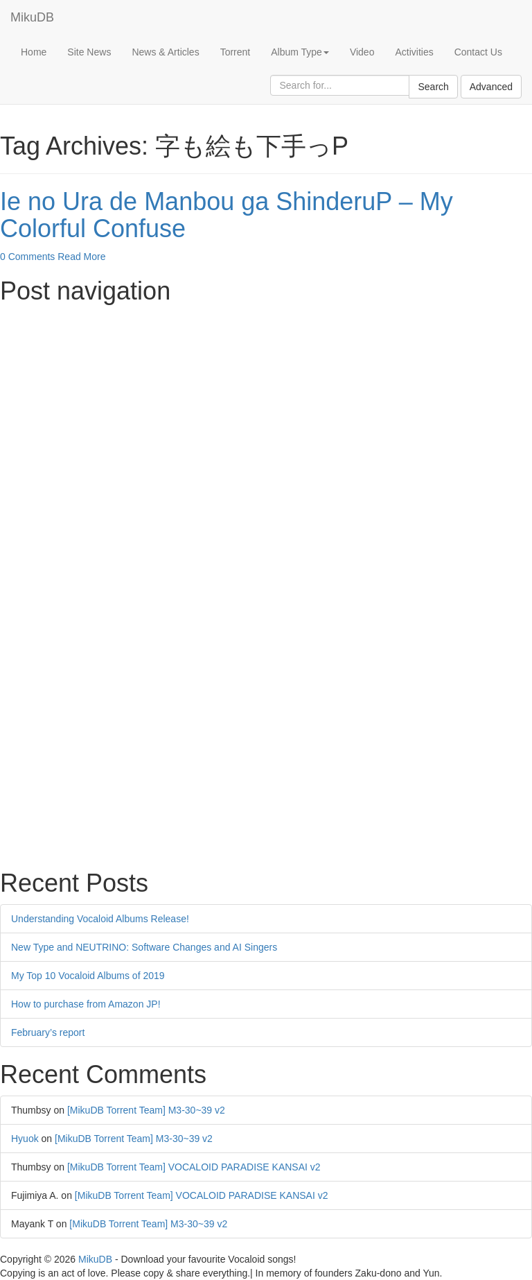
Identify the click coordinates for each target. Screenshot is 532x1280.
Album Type (300, 52)
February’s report (48, 1032)
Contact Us (478, 52)
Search (433, 86)
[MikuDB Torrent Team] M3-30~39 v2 (146, 1110)
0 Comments (27, 256)
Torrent (235, 52)
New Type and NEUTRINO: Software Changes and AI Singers (144, 947)
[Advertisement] (266, 408)
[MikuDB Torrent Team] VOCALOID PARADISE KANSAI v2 (194, 1167)
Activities (414, 52)
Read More (81, 256)
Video (362, 52)
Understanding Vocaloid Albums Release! (100, 918)
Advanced (491, 86)
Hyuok (25, 1138)
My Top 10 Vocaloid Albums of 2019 (88, 975)
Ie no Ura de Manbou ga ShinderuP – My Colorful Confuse (226, 215)
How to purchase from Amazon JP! (86, 1004)
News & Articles (165, 52)
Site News (89, 52)
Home (33, 52)
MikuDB (32, 17)
